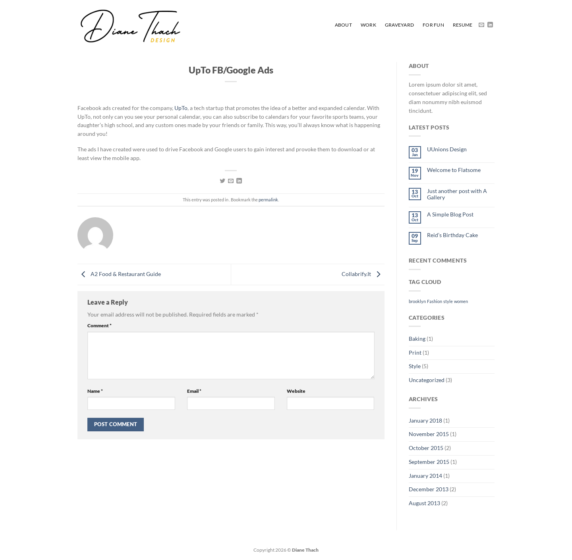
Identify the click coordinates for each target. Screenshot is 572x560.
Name (95, 391)
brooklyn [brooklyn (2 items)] (417, 301)
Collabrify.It (363, 273)
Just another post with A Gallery (457, 194)
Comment (99, 325)
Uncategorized (426, 380)
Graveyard (399, 25)
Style (415, 366)
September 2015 (429, 462)
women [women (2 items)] (461, 301)
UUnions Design (447, 149)
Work (368, 25)
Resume (462, 25)
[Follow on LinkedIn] (490, 25)
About (343, 25)
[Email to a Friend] (231, 181)
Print (415, 353)
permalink (268, 199)
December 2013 (428, 489)
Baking (417, 339)
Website (296, 391)
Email (194, 391)
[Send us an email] (481, 25)
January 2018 (425, 420)
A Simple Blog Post (450, 214)
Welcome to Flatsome (454, 170)
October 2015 (426, 448)
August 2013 (424, 503)
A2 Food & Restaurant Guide (119, 273)
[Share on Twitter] (222, 181)
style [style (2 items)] (448, 301)
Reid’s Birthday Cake (452, 235)
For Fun (433, 25)
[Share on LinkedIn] (239, 181)
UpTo (180, 108)
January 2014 (425, 476)
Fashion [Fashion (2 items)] (434, 301)
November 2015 (429, 434)
